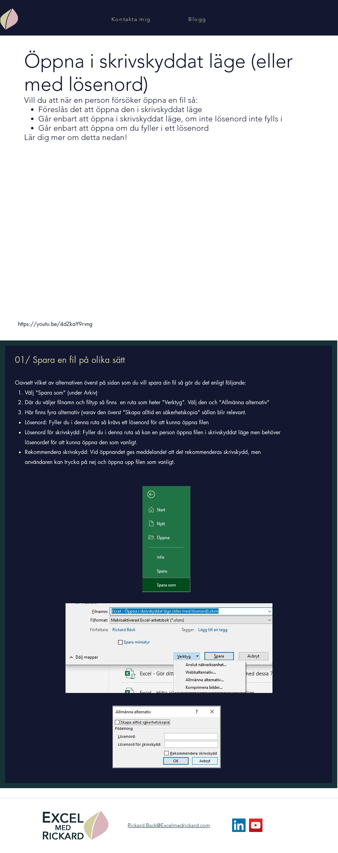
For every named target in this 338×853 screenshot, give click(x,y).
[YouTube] (255, 825)
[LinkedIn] (239, 825)
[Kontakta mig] (131, 19)
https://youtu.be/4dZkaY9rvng (55, 324)
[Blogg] (198, 19)
